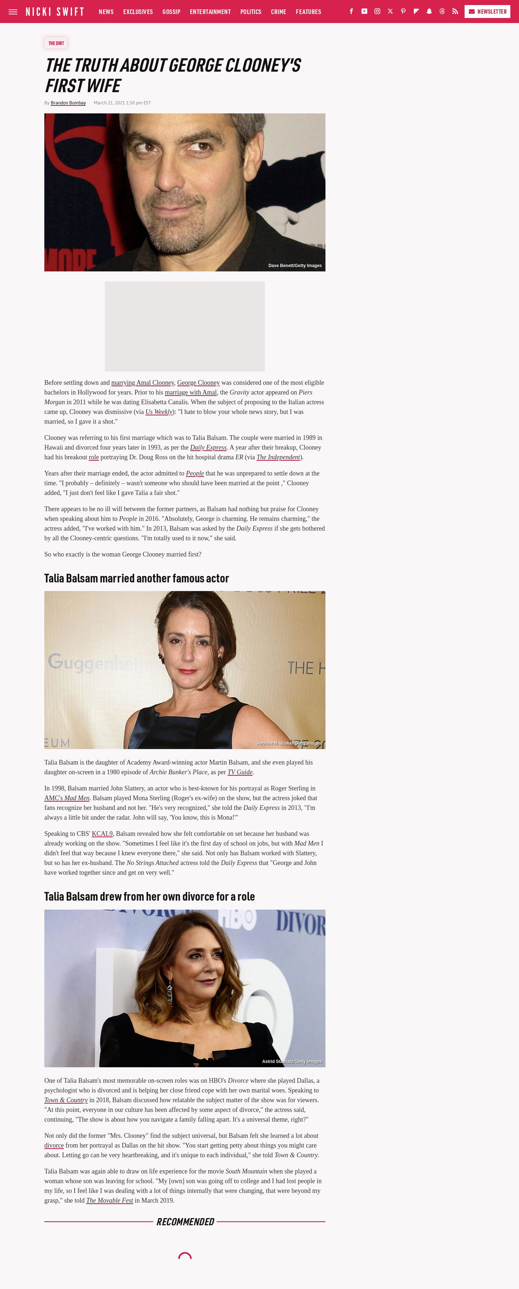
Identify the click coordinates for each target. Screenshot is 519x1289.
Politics (251, 11)
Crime (279, 11)
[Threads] (442, 13)
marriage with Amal (191, 392)
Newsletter (487, 11)
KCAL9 (102, 833)
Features (308, 11)
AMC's (66, 798)
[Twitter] (390, 13)
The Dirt (56, 43)
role (94, 457)
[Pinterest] (403, 13)
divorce (54, 1145)
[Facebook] (351, 13)
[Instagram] (377, 13)
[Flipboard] (416, 13)
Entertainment (210, 11)
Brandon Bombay (68, 102)
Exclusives (138, 11)
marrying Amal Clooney (142, 382)
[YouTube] (364, 13)
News (106, 11)
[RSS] (455, 13)
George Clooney (198, 382)
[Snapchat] (429, 13)
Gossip (171, 11)
